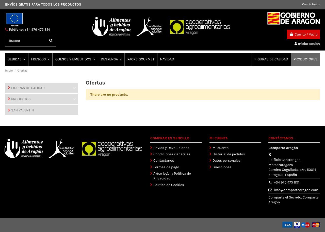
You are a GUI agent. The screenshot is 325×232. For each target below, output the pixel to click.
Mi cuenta (221, 148)
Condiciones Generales (171, 154)
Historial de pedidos (229, 154)
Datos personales (227, 160)
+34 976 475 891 (37, 29)
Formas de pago (166, 167)
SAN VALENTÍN (22, 110)
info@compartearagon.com (296, 190)
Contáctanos (311, 4)
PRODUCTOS (21, 99)
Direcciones (222, 167)
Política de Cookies (168, 185)
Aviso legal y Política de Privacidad (172, 176)
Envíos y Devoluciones (171, 148)
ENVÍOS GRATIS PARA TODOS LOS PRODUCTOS (43, 4)
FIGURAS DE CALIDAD (28, 88)
